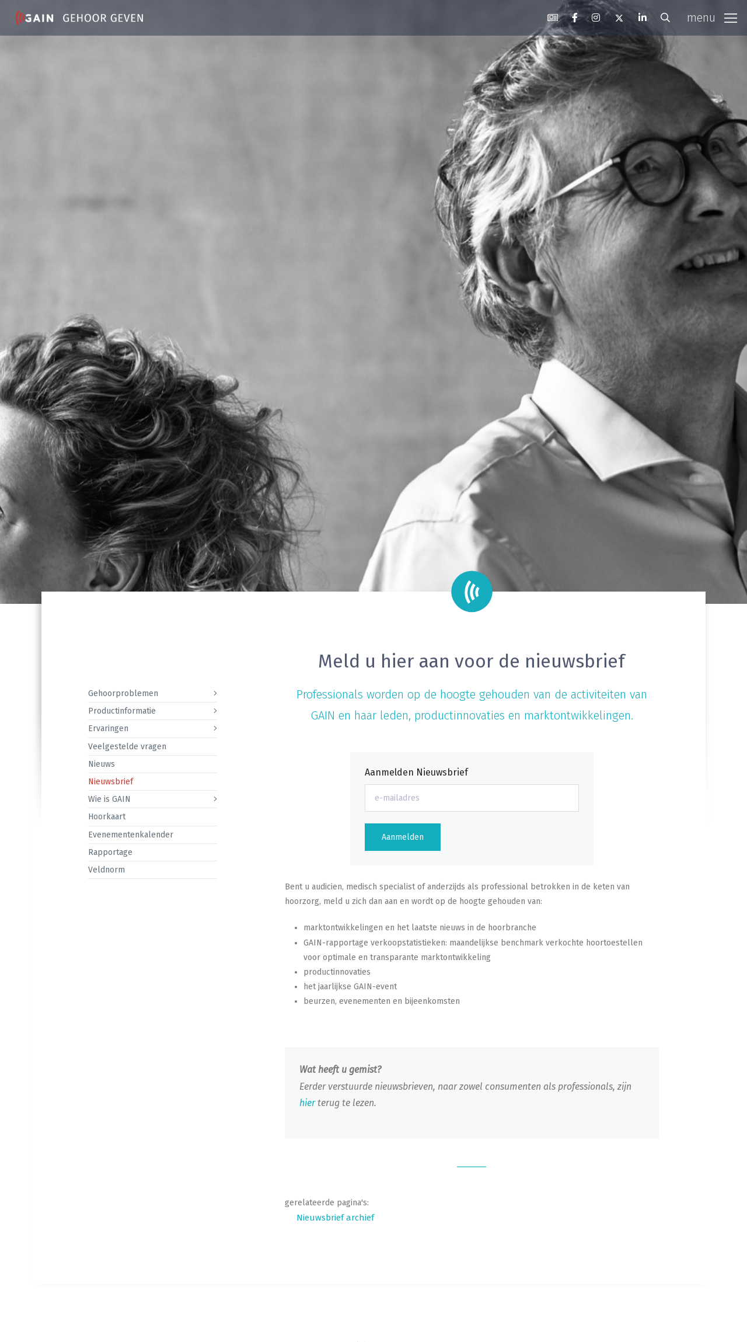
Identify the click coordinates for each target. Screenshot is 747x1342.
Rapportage (110, 852)
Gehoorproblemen (123, 693)
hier (307, 1102)
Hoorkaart (106, 817)
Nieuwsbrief (110, 782)
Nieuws (101, 764)
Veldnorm (106, 870)
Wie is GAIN (109, 799)
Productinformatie (122, 711)
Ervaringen (108, 728)
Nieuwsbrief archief (335, 1217)
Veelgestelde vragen (127, 747)
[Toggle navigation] (712, 18)
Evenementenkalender (130, 835)
